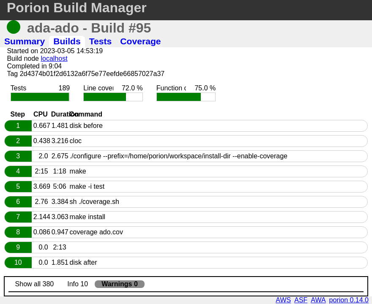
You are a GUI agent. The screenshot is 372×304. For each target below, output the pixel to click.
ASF (300, 300)
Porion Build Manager (77, 7)
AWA (318, 300)
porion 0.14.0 (349, 300)
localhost (54, 58)
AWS (283, 300)
